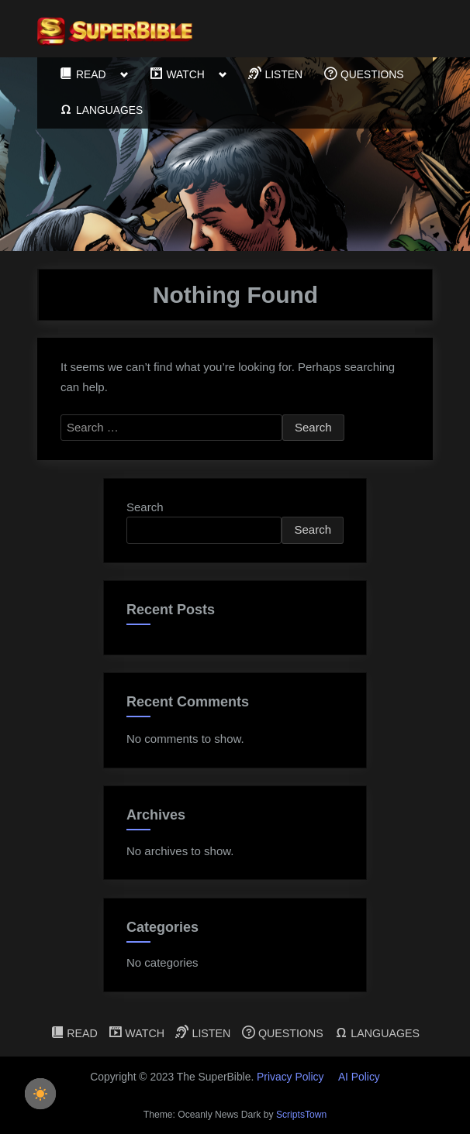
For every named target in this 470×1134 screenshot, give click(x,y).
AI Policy (359, 1076)
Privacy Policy (290, 1076)
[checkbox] (40, 1093)
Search (145, 507)
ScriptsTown (301, 1114)
